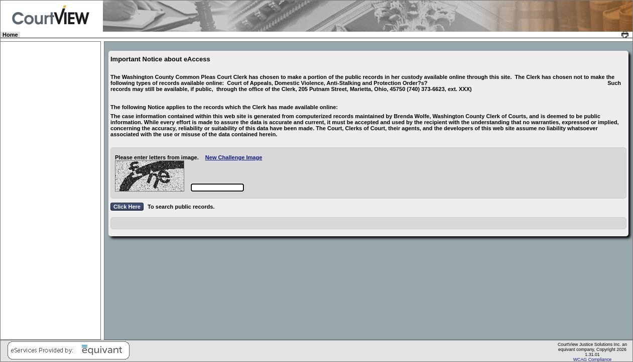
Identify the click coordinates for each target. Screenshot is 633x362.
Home (11, 35)
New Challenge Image (233, 157)
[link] (626, 35)
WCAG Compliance (592, 359)
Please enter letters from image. (157, 157)
